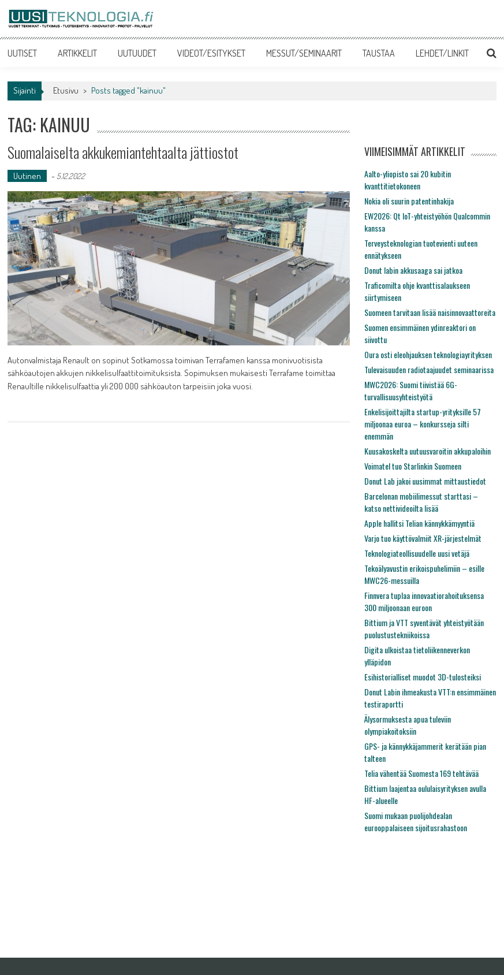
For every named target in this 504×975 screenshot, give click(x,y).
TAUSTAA (379, 53)
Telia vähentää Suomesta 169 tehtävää (421, 773)
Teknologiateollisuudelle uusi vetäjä (416, 553)
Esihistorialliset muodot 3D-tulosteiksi (422, 677)
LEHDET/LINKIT (442, 53)
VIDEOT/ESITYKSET (211, 53)
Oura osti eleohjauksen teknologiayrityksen (428, 354)
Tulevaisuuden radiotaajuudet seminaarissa (429, 369)
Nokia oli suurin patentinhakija (409, 201)
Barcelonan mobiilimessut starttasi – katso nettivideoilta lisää (421, 502)
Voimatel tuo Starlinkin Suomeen (412, 466)
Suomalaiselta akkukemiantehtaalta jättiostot (123, 152)
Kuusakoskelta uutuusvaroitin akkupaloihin (427, 451)
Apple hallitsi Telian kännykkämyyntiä (419, 523)
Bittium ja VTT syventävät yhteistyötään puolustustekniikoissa (424, 628)
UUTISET (22, 53)
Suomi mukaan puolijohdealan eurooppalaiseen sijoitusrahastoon (415, 821)
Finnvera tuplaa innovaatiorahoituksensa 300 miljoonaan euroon (424, 601)
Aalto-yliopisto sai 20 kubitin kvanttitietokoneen (407, 180)
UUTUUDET (137, 53)
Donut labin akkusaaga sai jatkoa (413, 270)
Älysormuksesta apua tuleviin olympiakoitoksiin (407, 725)
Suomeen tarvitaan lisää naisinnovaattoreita (429, 312)
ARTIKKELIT (77, 53)
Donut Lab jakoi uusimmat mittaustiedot (425, 481)
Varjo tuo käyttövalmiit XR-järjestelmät (422, 538)
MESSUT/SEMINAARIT (304, 53)
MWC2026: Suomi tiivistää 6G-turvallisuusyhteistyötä (410, 390)
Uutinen (27, 175)
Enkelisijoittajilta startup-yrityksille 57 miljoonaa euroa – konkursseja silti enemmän (422, 423)
